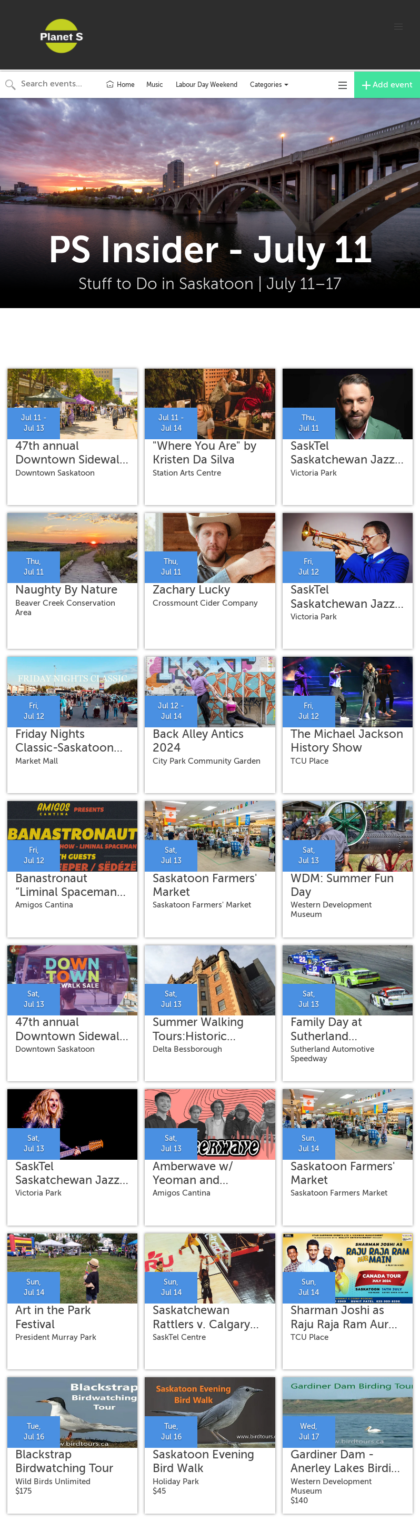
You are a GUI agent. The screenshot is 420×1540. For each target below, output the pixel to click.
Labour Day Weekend (206, 84)
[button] (398, 27)
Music (154, 84)
